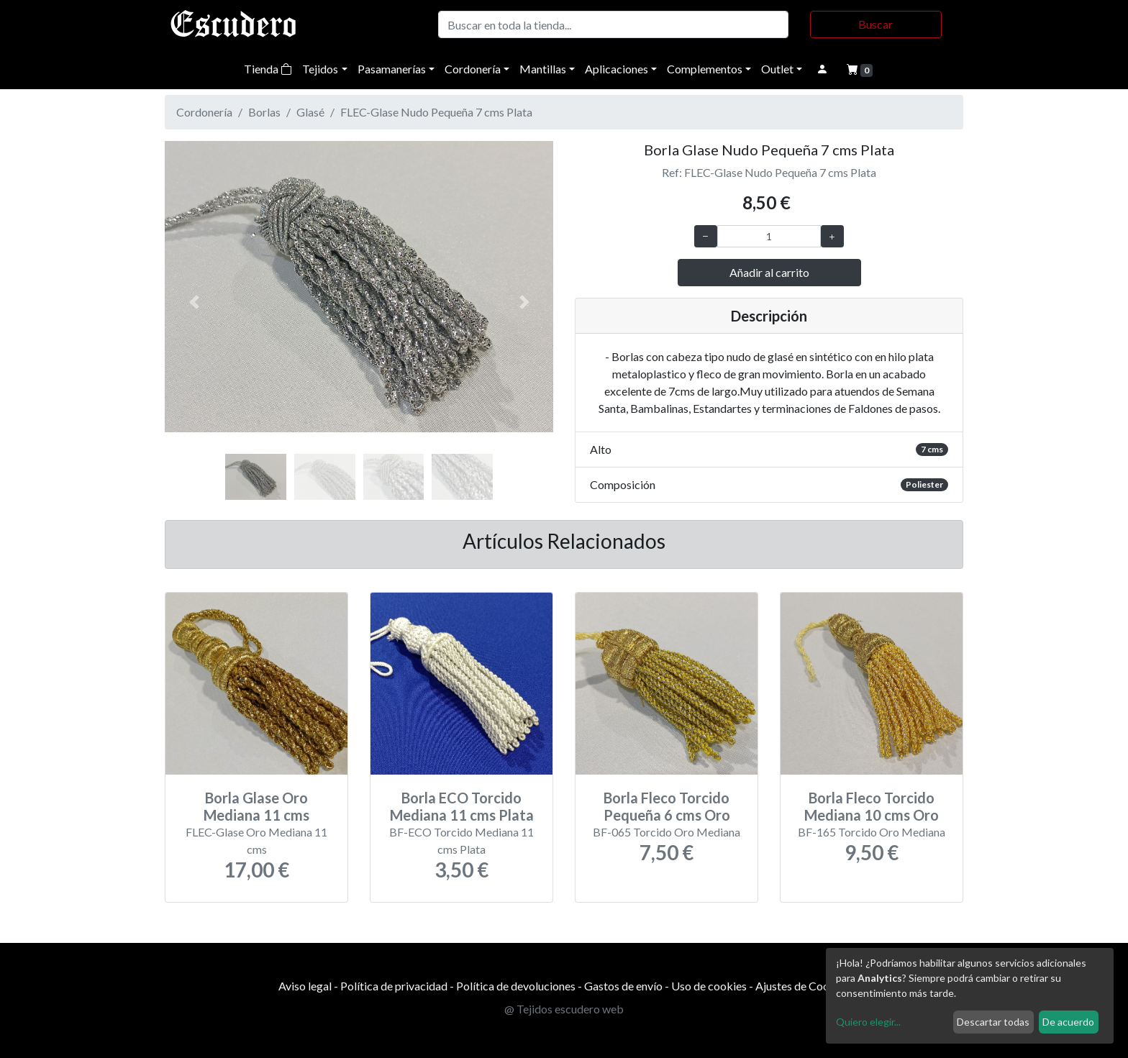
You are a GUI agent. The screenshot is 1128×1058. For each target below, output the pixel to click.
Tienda (268, 69)
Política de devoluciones (516, 986)
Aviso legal (305, 986)
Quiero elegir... (868, 1022)
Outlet (777, 69)
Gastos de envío (623, 986)
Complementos (704, 69)
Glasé (310, 112)
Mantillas (542, 69)
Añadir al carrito (769, 272)
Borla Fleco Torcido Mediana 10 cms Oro (871, 806)
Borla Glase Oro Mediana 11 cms (256, 806)
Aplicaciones (616, 69)
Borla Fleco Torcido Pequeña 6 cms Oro (667, 806)
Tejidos (320, 69)
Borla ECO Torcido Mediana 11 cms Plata (462, 806)
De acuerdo (1068, 1022)
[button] (194, 302)
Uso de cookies (709, 986)
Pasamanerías (392, 69)
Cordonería (473, 69)
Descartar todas (993, 1022)
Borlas (264, 112)
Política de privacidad (393, 986)
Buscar (875, 24)
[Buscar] (613, 24)
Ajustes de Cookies (802, 986)
